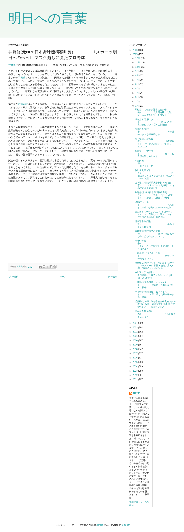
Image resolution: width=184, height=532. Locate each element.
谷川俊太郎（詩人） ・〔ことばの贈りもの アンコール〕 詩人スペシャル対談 (155, 174)
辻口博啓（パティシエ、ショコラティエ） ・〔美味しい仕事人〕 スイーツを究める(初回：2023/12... (154, 214)
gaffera (99, 525)
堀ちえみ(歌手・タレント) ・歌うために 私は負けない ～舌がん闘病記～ (154, 122)
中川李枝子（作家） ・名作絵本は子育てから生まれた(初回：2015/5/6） (155, 275)
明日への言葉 (47, 18)
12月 (138, 58)
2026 (135, 50)
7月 (137, 80)
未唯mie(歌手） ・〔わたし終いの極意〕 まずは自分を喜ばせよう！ (154, 244)
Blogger (126, 525)
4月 (137, 93)
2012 (135, 375)
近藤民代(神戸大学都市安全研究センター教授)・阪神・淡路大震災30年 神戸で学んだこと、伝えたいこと (155, 304)
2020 (135, 340)
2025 (135, 54)
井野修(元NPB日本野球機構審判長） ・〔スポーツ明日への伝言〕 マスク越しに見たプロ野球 (154, 195)
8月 (137, 75)
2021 (135, 336)
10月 (138, 67)
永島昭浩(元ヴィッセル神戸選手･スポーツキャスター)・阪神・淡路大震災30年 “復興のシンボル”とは (155, 265)
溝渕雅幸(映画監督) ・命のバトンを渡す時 (154, 224)
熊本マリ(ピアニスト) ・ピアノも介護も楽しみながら (154, 154)
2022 (135, 331)
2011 (135, 379)
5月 (137, 88)
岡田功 (21, 77)
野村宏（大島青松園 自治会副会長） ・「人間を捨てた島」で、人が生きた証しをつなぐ (154, 112)
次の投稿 (13, 276)
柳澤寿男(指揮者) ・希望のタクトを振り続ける (154, 132)
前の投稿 (112, 276)
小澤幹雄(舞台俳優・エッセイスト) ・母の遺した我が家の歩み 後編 (154, 285)
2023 (135, 327)
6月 (137, 84)
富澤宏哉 (23, 104)
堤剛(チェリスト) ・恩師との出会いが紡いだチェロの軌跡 (154, 205)
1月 (137, 106)
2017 (135, 353)
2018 (135, 349)
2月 (137, 101)
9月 (137, 71)
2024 (135, 323)
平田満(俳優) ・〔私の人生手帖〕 (154, 163)
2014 (135, 366)
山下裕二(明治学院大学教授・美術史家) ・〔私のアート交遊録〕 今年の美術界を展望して (155, 185)
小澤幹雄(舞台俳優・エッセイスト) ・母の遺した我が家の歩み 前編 (154, 295)
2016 (135, 357)
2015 (135, 362)
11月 (138, 62)
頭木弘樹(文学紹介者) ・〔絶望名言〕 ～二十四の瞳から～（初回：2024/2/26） (154, 142)
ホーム (63, 276)
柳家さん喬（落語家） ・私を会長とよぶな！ (155, 314)
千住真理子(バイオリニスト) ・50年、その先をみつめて (154, 256)
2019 (135, 344)
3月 (137, 97)
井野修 (12, 65)
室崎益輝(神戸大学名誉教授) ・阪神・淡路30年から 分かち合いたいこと (154, 234)
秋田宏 (136, 393)
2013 (135, 371)
